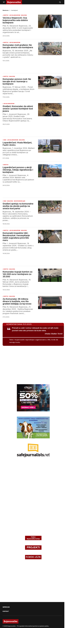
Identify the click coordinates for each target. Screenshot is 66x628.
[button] (4, 2)
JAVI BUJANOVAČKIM (14, 15)
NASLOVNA (24, 15)
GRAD (4, 139)
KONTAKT (6, 611)
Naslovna (6, 10)
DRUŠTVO (5, 15)
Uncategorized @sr (19, 201)
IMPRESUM (6, 607)
